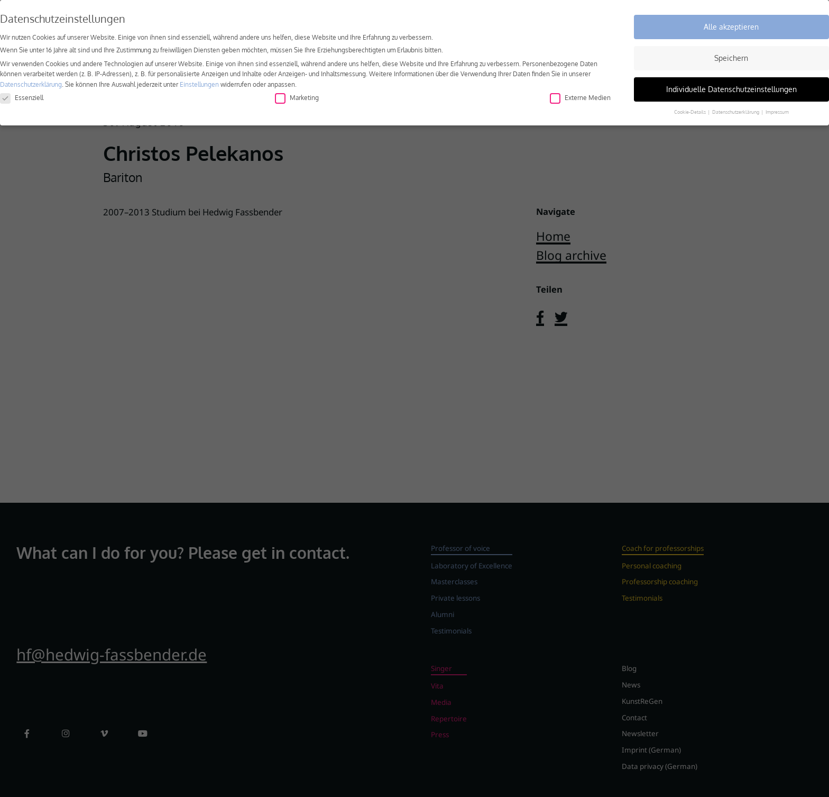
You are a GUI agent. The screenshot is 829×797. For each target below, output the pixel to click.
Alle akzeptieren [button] (731, 25)
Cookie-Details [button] (690, 110)
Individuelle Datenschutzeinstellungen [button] (731, 87)
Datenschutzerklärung (31, 82)
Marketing (297, 96)
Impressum (777, 110)
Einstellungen (199, 82)
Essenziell (21, 96)
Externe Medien (580, 96)
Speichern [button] (731, 56)
